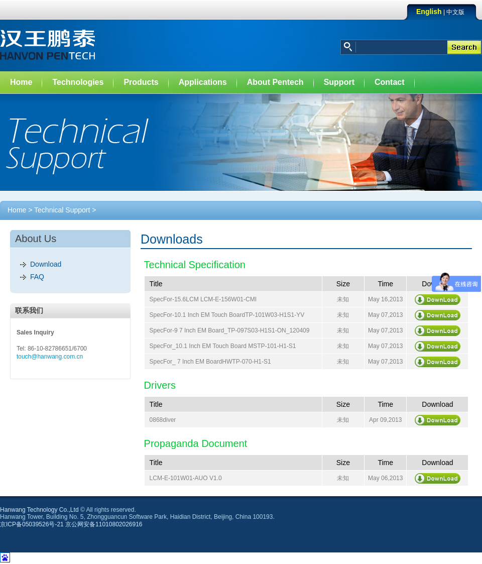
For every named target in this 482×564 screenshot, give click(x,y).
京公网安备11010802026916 (103, 524)
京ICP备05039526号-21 (32, 524)
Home (21, 82)
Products (141, 82)
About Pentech (275, 82)
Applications (203, 82)
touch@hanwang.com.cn (50, 356)
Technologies (77, 82)
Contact (390, 82)
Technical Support (62, 210)
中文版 (455, 12)
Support (339, 82)
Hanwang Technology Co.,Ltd (39, 509)
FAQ (37, 277)
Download (45, 264)
